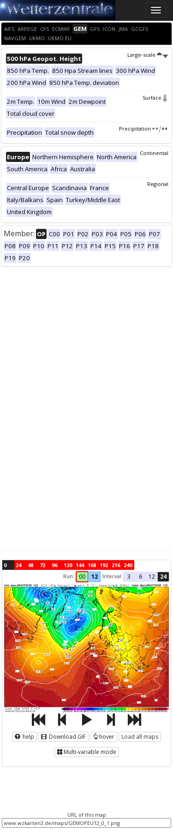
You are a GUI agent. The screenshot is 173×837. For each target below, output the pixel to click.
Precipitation (143, 128)
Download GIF (63, 737)
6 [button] (140, 576)
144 (80, 565)
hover (103, 737)
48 (30, 565)
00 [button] (82, 576)
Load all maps (139, 737)
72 (42, 565)
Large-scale (147, 54)
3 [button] (129, 576)
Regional (157, 183)
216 (116, 565)
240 (128, 565)
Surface (155, 97)
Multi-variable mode (86, 752)
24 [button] (163, 576)
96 (54, 565)
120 (68, 565)
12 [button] (94, 576)
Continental (154, 152)
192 (104, 565)
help (24, 737)
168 (92, 565)
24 (18, 565)
